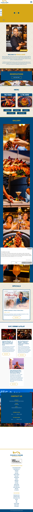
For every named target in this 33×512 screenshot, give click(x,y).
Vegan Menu (17, 110)
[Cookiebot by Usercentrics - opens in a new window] (28, 248)
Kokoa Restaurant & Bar (16, 469)
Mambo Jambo (16, 476)
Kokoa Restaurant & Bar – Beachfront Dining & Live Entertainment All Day (16, 372)
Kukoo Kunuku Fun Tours (16, 495)
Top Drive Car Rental (16, 503)
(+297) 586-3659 (16, 404)
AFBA (16, 500)
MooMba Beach (16, 480)
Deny (16, 262)
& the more (25, 95)
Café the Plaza (16, 470)
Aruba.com (16, 499)
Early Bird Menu (21, 113)
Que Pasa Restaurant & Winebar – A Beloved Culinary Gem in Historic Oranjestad (23, 343)
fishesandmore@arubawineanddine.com (17, 407)
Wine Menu (26, 110)
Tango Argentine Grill (16, 485)
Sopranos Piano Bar (16, 484)
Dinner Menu (7, 110)
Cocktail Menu (11, 113)
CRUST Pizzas (16, 488)
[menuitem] (16, 467)
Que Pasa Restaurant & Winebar (17, 467)
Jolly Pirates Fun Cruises (17, 496)
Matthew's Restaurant (16, 474)
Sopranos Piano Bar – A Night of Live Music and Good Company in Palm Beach (7, 343)
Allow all (27, 262)
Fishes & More (16, 473)
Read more (16, 317)
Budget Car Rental (16, 504)
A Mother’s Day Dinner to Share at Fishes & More (13, 310)
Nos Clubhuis (16, 481)
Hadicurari (16, 478)
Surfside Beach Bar (16, 477)
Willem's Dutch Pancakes (16, 487)
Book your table (16, 77)
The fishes (8, 95)
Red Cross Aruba (16, 506)
